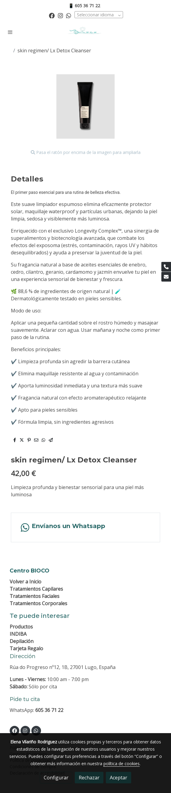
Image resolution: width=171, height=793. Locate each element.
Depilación (21, 641)
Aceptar (118, 777)
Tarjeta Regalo (26, 648)
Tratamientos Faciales (34, 596)
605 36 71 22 (49, 710)
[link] (85, 32)
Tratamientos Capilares (36, 589)
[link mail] (166, 277)
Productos (21, 626)
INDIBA (18, 634)
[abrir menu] (10, 32)
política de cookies (121, 763)
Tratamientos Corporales (38, 603)
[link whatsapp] (68, 15)
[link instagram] (60, 15)
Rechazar (89, 777)
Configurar (56, 777)
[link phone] (166, 267)
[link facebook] (52, 15)
